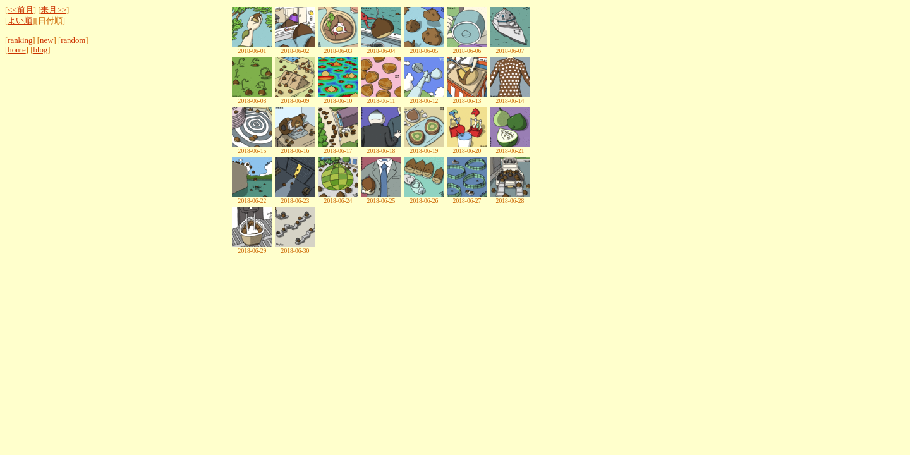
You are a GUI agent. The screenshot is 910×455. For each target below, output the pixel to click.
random (73, 40)
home (16, 50)
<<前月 (20, 10)
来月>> (53, 10)
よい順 (20, 20)
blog (40, 50)
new (46, 40)
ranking (20, 40)
